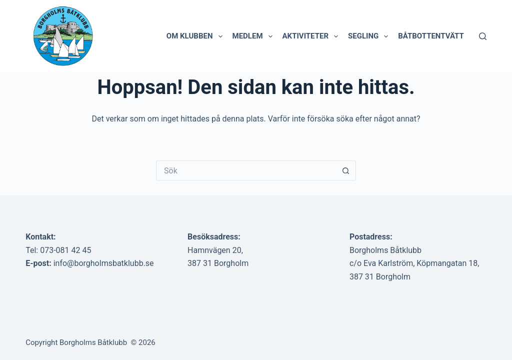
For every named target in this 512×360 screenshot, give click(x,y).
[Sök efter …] (246, 170)
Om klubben (196, 36)
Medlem (254, 36)
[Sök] (482, 36)
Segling (370, 36)
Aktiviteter (312, 36)
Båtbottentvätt (431, 36)
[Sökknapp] (346, 170)
